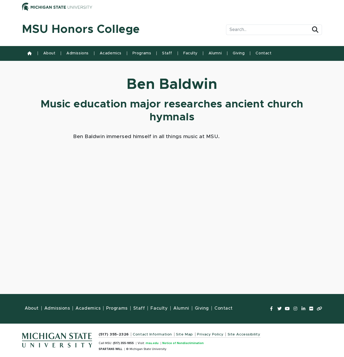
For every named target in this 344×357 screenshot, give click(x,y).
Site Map (184, 334)
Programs (141, 53)
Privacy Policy (210, 334)
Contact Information (152, 334)
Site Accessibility (244, 334)
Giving (239, 53)
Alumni (215, 53)
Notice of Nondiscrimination (183, 343)
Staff (167, 53)
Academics (110, 53)
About (49, 53)
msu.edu (152, 343)
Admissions (77, 53)
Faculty (190, 53)
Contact (263, 53)
